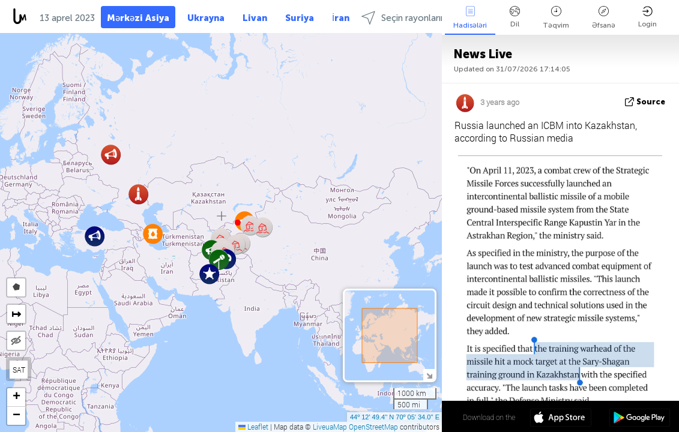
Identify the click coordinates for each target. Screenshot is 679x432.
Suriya (299, 18)
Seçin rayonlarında (408, 18)
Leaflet (253, 426)
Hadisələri (470, 17)
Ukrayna (206, 18)
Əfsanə (603, 17)
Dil (515, 17)
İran (340, 18)
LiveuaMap (330, 426)
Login (647, 17)
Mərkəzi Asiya (138, 18)
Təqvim (556, 17)
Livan (255, 18)
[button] (94, 236)
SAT (19, 369)
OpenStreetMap (373, 426)
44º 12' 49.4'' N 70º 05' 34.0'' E (394, 417)
